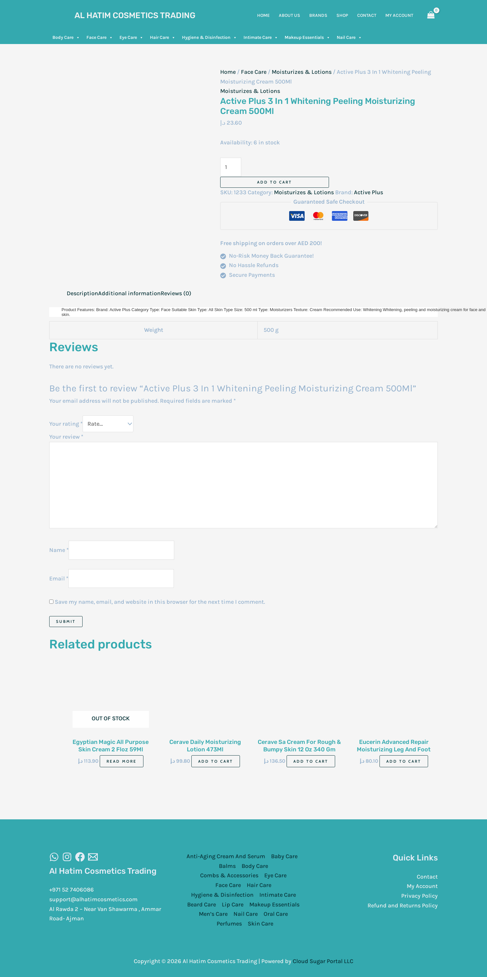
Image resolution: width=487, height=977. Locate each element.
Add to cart (274, 182)
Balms (227, 865)
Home (228, 71)
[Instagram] (67, 856)
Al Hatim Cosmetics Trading (135, 15)
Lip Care (233, 903)
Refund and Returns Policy (403, 904)
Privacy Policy (419, 895)
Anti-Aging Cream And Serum (226, 855)
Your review (66, 436)
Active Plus (368, 192)
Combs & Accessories (229, 875)
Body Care (66, 37)
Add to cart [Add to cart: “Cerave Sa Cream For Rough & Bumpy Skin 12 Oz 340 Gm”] (310, 760)
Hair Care (163, 37)
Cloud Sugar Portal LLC (323, 960)
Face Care (99, 37)
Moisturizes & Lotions (302, 71)
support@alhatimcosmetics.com (93, 898)
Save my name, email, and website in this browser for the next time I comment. (160, 601)
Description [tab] (82, 293)
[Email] (93, 856)
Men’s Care (213, 913)
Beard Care (201, 903)
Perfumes (229, 922)
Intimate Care (261, 37)
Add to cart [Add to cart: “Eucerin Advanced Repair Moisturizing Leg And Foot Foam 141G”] (403, 760)
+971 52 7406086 (71, 889)
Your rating (66, 423)
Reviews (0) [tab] (176, 293)
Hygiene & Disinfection (209, 37)
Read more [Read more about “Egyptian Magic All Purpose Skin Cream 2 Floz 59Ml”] (122, 760)
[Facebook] (80, 856)
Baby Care (284, 855)
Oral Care (276, 913)
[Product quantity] (230, 167)
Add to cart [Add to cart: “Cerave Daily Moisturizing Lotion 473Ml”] (215, 760)
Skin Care (260, 922)
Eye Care (131, 37)
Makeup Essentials (307, 37)
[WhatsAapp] (54, 856)
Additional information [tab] (129, 293)
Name (59, 549)
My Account (422, 885)
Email (58, 577)
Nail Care (349, 37)
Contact (427, 876)
